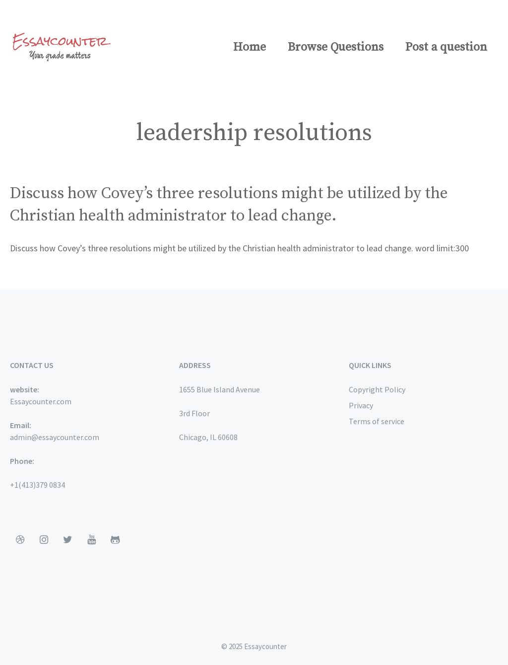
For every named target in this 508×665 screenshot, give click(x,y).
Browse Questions (335, 47)
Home (249, 47)
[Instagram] (44, 539)
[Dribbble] (20, 539)
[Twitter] (67, 539)
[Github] (115, 539)
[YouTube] (91, 539)
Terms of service (376, 421)
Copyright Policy (377, 389)
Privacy (361, 405)
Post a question (446, 47)
